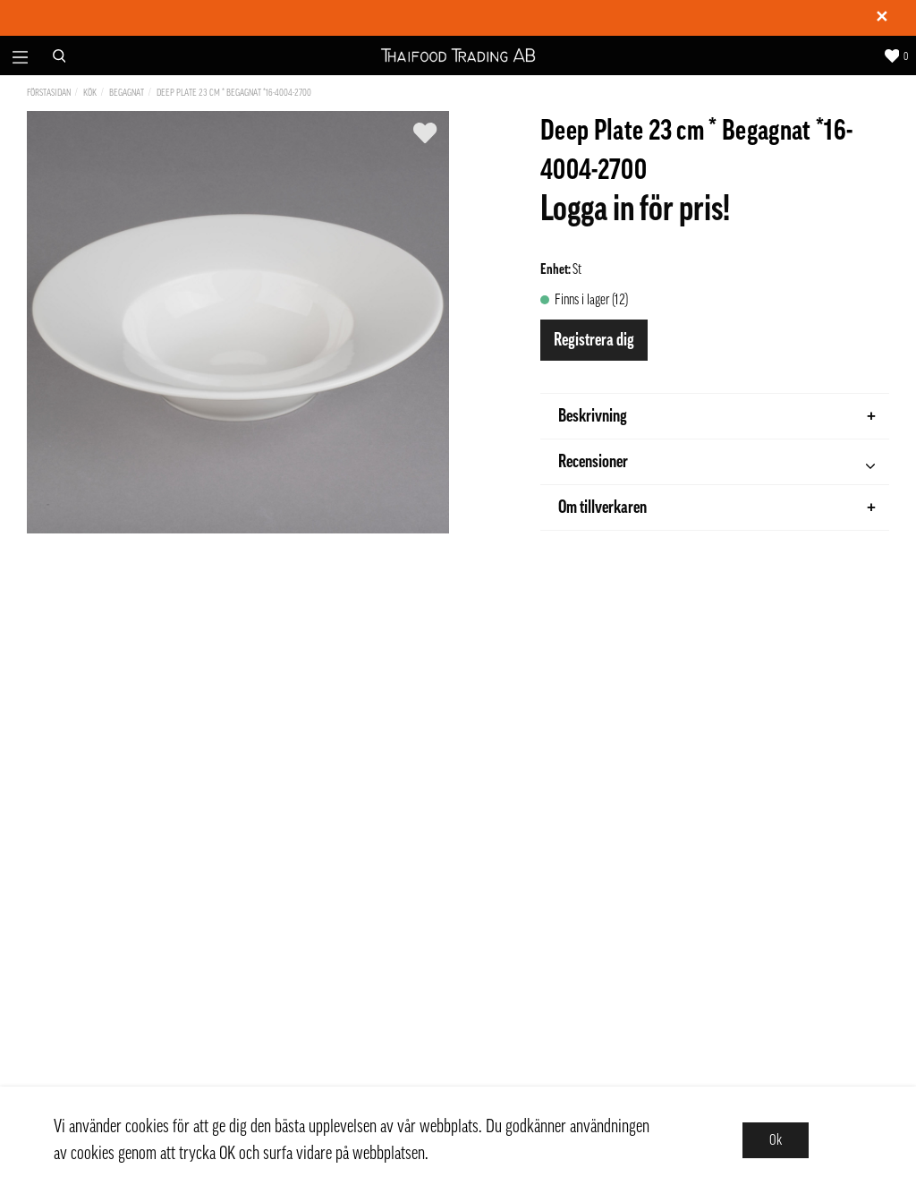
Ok (775, 1140)
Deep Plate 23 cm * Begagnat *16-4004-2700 (234, 93)
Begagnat (126, 93)
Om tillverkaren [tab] (717, 507)
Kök (90, 93)
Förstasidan (49, 93)
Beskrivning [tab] (717, 416)
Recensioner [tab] (716, 464)
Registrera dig (594, 340)
